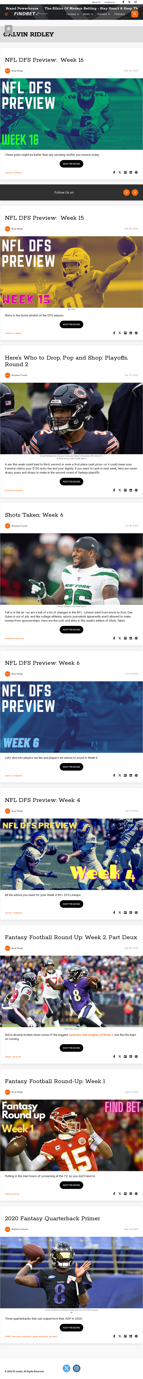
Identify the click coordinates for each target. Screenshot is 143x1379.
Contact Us (109, 2)
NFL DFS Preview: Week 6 (42, 663)
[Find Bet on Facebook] (123, 2)
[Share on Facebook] (114, 173)
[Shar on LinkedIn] (131, 173)
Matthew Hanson (19, 1229)
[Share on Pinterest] (136, 173)
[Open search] (134, 13)
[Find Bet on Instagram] (136, 2)
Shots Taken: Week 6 (34, 515)
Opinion (102, 14)
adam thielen (13, 1057)
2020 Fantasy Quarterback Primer (52, 1218)
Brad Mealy (17, 71)
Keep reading (71, 163)
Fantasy (71, 14)
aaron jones (12, 1194)
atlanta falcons (14, 638)
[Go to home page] (30, 14)
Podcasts (119, 14)
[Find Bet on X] (129, 2)
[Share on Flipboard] (125, 173)
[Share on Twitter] (120, 173)
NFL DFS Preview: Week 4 (42, 800)
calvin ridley (13, 172)
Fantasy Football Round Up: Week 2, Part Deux (71, 937)
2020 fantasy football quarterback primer (31, 1336)
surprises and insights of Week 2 (91, 1035)
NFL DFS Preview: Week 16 (44, 60)
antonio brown (14, 490)
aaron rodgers (13, 775)
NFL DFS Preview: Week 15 (44, 218)
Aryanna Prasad (19, 375)
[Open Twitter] (126, 192)
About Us (96, 2)
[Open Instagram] (135, 192)
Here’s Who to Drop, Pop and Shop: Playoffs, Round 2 (66, 361)
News (86, 14)
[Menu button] (6, 14)
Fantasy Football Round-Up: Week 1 (55, 1081)
